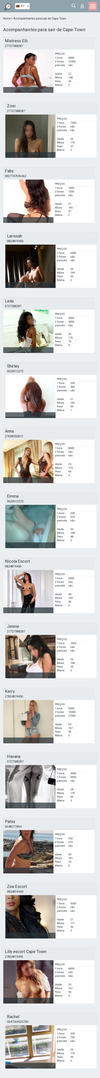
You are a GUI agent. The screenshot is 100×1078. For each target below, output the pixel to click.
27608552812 (14, 436)
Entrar (82, 6)
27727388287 (14, 46)
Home (7, 18)
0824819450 (15, 241)
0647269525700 (17, 1022)
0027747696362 (15, 176)
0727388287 (13, 306)
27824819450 (14, 696)
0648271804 (13, 826)
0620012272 (15, 371)
